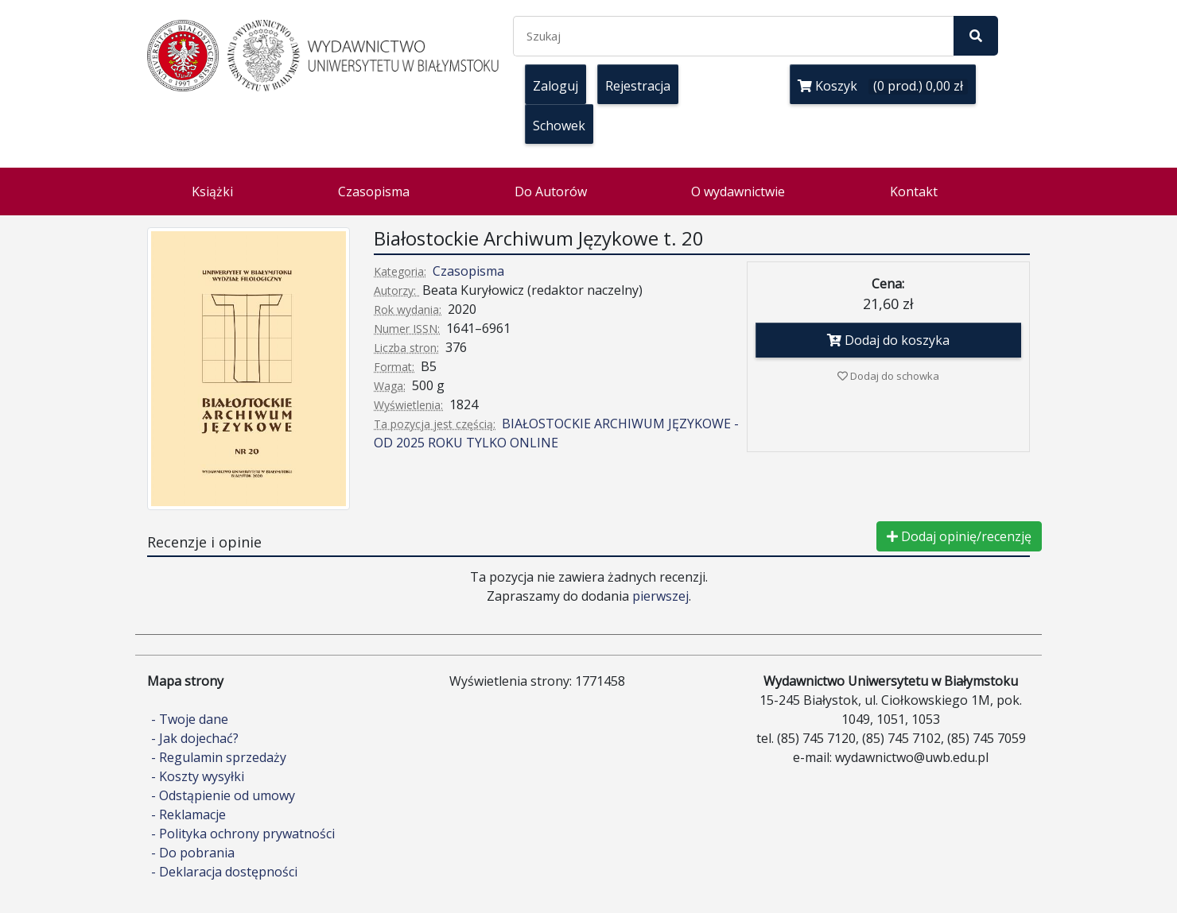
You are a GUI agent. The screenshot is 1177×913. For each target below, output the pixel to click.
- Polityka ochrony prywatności (243, 833)
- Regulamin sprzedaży (218, 757)
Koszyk (883, 86)
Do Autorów (551, 191)
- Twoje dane (189, 719)
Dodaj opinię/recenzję (959, 536)
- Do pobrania (193, 852)
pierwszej (660, 596)
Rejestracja (637, 86)
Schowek (559, 125)
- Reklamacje (188, 814)
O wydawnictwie (738, 191)
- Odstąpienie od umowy (223, 795)
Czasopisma (374, 191)
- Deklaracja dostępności (224, 871)
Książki (212, 191)
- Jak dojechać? (195, 738)
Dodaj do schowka (888, 375)
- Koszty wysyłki (197, 776)
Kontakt (914, 191)
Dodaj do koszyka (888, 340)
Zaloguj (555, 86)
